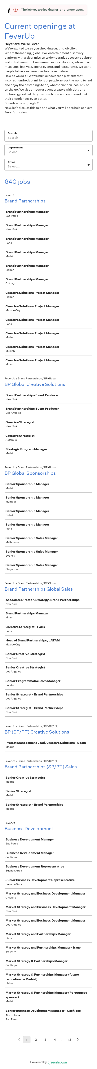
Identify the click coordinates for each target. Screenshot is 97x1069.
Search (12, 133)
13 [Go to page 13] (69, 1039)
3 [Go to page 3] (45, 1039)
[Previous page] (19, 1039)
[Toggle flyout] (88, 150)
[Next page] (78, 1039)
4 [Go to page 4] (55, 1039)
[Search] (48, 138)
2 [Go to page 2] (36, 1039)
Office (11, 162)
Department (15, 147)
